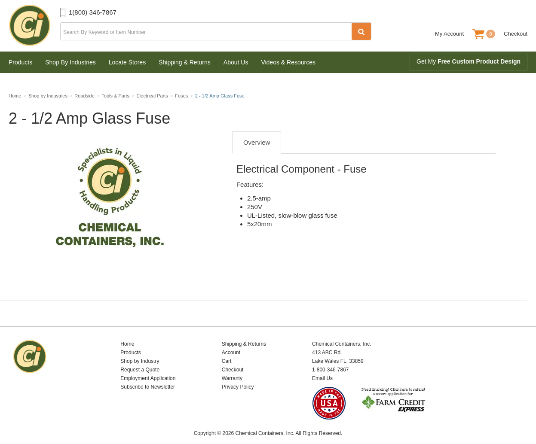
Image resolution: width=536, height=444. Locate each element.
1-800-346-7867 (330, 359)
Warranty (232, 368)
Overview (256, 145)
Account (231, 342)
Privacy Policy (238, 376)
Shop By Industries (70, 62)
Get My (469, 61)
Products (20, 62)
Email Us (322, 368)
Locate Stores (127, 62)
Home (127, 333)
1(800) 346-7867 (92, 12)
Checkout (515, 33)
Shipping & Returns (185, 62)
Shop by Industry (139, 350)
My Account (449, 33)
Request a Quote (139, 359)
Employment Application (147, 368)
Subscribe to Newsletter (147, 376)
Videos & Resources (288, 62)
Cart (227, 350)
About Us (236, 62)
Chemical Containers (34, 25)
